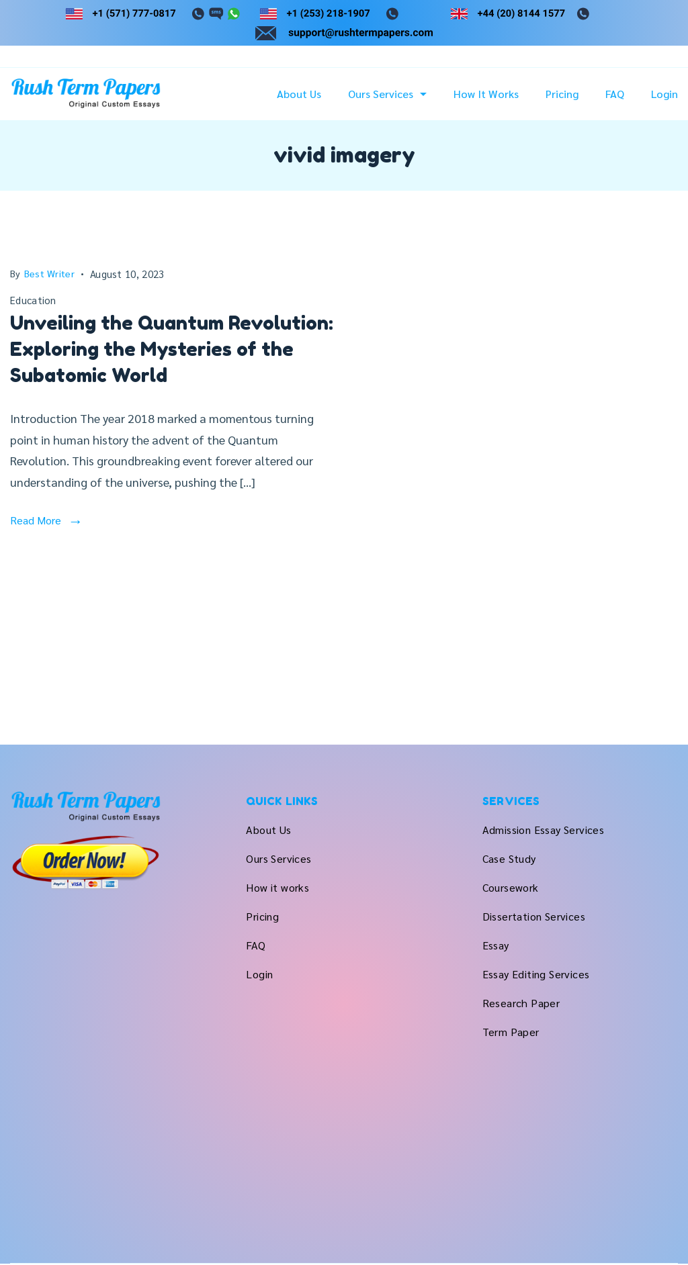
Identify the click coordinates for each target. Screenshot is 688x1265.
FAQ (614, 94)
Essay (495, 945)
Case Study (509, 858)
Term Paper (511, 1032)
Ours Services (387, 94)
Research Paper (521, 1003)
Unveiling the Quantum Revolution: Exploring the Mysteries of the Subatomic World (171, 349)
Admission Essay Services (543, 830)
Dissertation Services (533, 916)
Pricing (562, 94)
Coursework (510, 887)
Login (664, 94)
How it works (486, 94)
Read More (35, 520)
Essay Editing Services (536, 974)
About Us (299, 94)
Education (33, 299)
